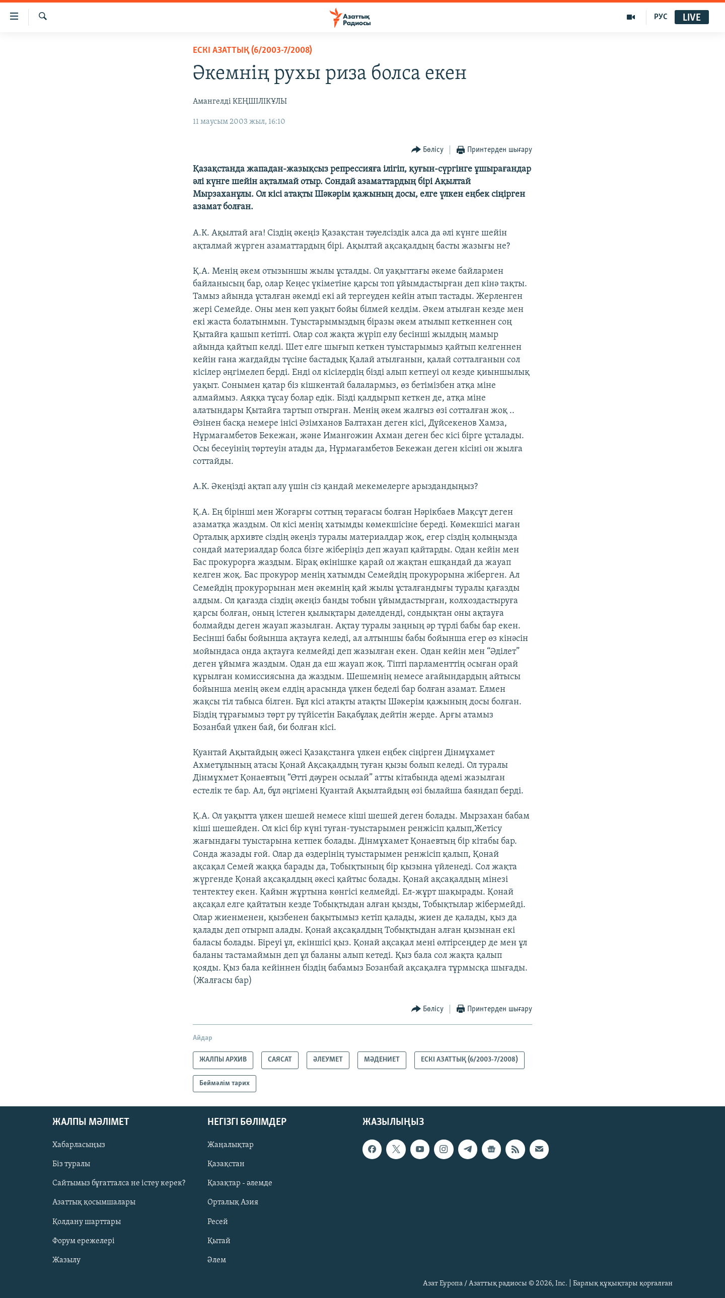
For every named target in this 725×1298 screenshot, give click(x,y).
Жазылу (66, 1260)
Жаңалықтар (230, 1146)
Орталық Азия (232, 1203)
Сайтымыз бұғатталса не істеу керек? (118, 1184)
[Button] (427, 150)
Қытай (219, 1241)
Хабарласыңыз (78, 1146)
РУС (661, 17)
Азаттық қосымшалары (93, 1203)
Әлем (216, 1260)
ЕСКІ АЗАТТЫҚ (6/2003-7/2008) (252, 50)
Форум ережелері (83, 1241)
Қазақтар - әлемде (239, 1184)
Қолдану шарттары (86, 1222)
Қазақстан (226, 1165)
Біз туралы (71, 1165)
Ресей (217, 1222)
